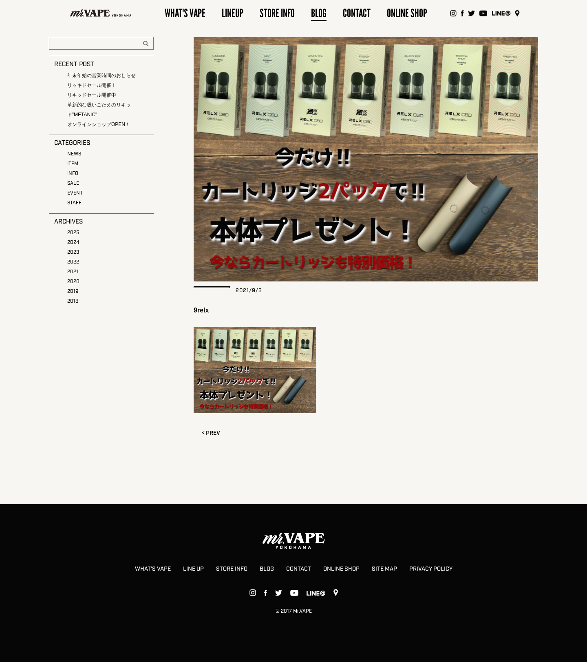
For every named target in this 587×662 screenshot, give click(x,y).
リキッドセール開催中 (91, 95)
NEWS (74, 154)
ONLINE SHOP (341, 569)
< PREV (211, 433)
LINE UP (193, 569)
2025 (73, 233)
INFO (72, 173)
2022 (73, 262)
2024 (73, 242)
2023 (73, 252)
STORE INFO (231, 569)
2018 (72, 301)
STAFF (74, 203)
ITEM (72, 164)
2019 (72, 291)
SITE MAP (384, 569)
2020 (73, 282)
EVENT (75, 193)
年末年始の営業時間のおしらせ (101, 75)
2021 (72, 272)
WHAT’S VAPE (153, 569)
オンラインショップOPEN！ (98, 124)
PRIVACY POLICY (430, 569)
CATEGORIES (72, 143)
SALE (73, 183)
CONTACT (298, 569)
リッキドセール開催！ (91, 85)
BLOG (267, 569)
